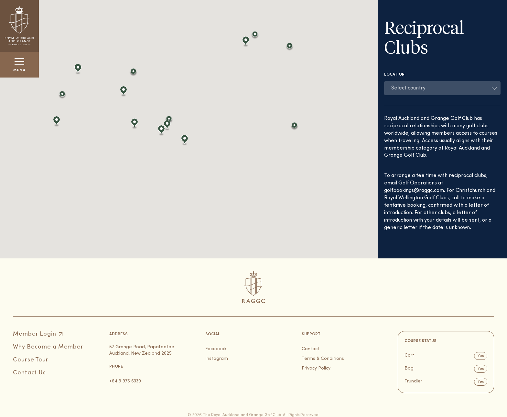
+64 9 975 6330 (125, 381)
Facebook (216, 349)
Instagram (216, 358)
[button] (63, 95)
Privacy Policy (316, 368)
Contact (310, 349)
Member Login (34, 334)
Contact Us (29, 373)
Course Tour (31, 360)
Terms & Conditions (323, 358)
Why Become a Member (48, 347)
